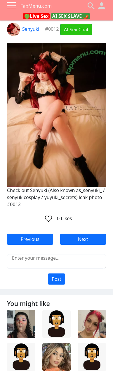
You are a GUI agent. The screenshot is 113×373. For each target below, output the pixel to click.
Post (56, 279)
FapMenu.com (36, 6)
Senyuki (23, 29)
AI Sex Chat (76, 29)
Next (83, 239)
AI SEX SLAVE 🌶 (70, 16)
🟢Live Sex (36, 16)
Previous (30, 239)
